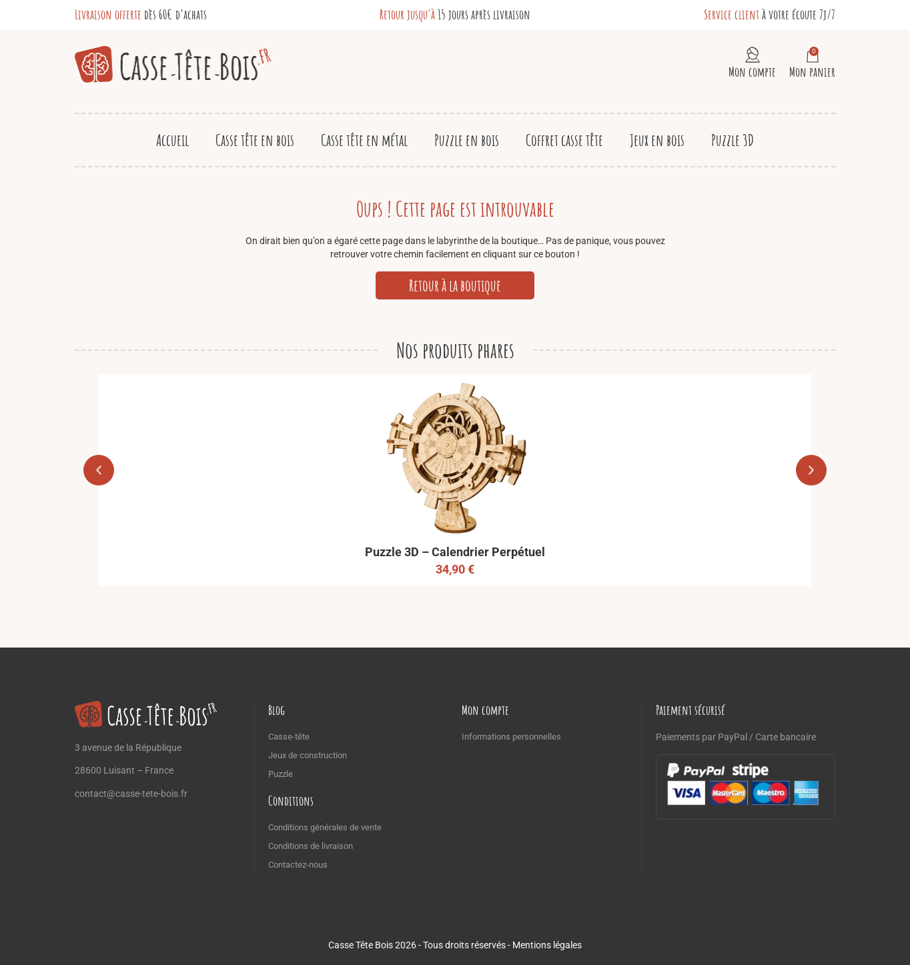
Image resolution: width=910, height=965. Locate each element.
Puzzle (280, 774)
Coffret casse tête (564, 140)
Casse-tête (289, 737)
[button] (98, 470)
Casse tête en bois (254, 140)
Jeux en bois (657, 140)
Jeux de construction (307, 755)
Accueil (172, 140)
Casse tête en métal (364, 140)
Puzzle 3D (732, 140)
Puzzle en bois (466, 140)
